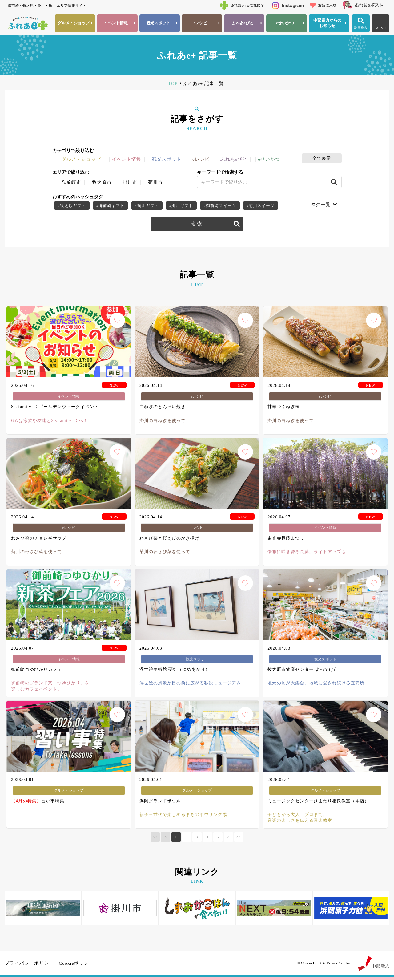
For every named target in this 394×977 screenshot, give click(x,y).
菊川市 (155, 182)
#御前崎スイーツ (219, 205)
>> (238, 837)
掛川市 (130, 182)
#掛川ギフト (181, 205)
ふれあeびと (233, 159)
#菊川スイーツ (261, 205)
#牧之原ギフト (72, 205)
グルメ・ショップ (81, 159)
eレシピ (201, 159)
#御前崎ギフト (110, 205)
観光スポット (167, 159)
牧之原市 (102, 182)
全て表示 (321, 158)
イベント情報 (126, 159)
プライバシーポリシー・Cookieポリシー (49, 963)
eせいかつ (269, 159)
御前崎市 (71, 182)
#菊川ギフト (147, 205)
